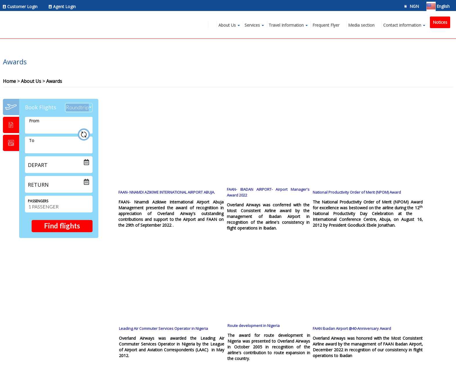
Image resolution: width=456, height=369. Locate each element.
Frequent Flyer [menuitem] (325, 25)
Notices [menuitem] (440, 22)
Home (9, 81)
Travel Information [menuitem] (286, 25)
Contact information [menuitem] (402, 25)
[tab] (11, 107)
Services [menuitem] (252, 25)
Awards (54, 81)
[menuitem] (22, 6)
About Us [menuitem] (227, 25)
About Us (31, 81)
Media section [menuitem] (361, 25)
